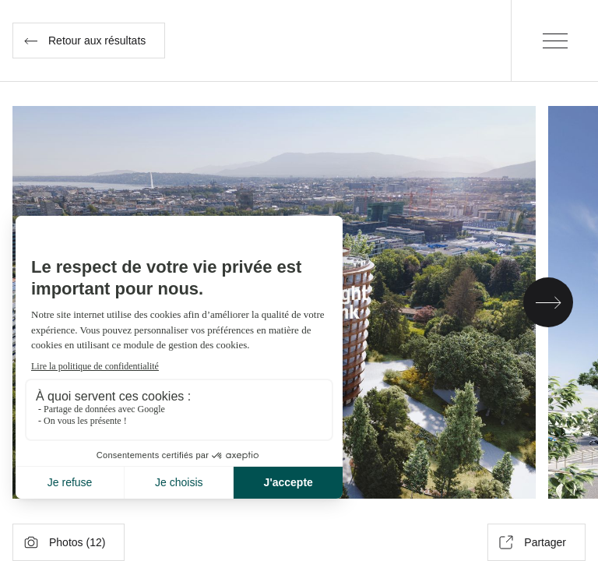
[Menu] (554, 40)
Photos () (64, 542)
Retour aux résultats (85, 40)
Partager (532, 542)
